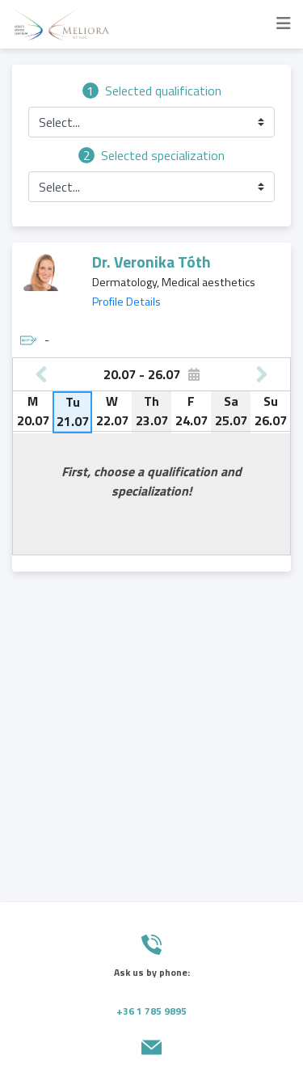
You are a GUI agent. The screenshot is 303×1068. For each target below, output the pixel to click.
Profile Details (126, 301)
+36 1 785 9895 (151, 1011)
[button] (151, 122)
